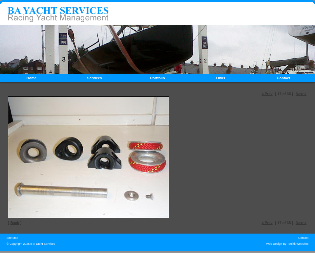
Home (32, 78)
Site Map (12, 238)
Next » (301, 94)
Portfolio (157, 78)
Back (14, 223)
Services (94, 78)
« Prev (267, 94)
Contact (283, 78)
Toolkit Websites (297, 243)
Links (220, 78)
